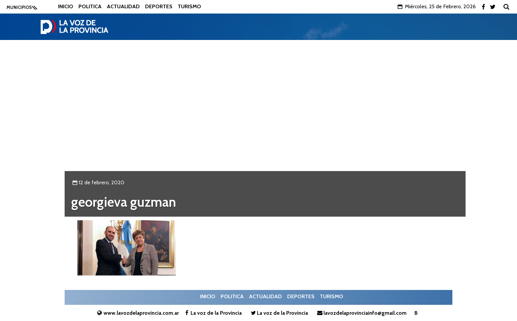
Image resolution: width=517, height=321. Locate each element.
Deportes (158, 6)
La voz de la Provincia (212, 313)
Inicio (65, 6)
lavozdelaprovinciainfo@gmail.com (361, 313)
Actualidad (123, 6)
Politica (90, 6)
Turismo (189, 6)
